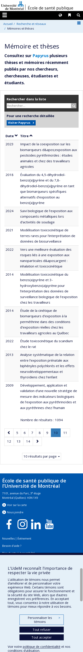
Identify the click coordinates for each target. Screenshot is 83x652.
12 (10, 440)
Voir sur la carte (17, 505)
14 (29, 440)
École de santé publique (50, 8)
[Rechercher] (73, 105)
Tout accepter (41, 637)
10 (57, 433)
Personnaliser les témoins (44, 620)
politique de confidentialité (41, 647)
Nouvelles (8, 538)
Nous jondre (15, 512)
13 (19, 440)
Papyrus (40, 55)
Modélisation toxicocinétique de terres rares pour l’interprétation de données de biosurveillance (47, 235)
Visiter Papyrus (19, 123)
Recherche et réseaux (31, 24)
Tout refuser (41, 630)
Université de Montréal (12, 5)
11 (66, 432)
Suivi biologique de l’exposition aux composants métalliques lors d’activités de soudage (46, 216)
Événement (24, 538)
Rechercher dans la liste (26, 99)
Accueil (8, 24)
